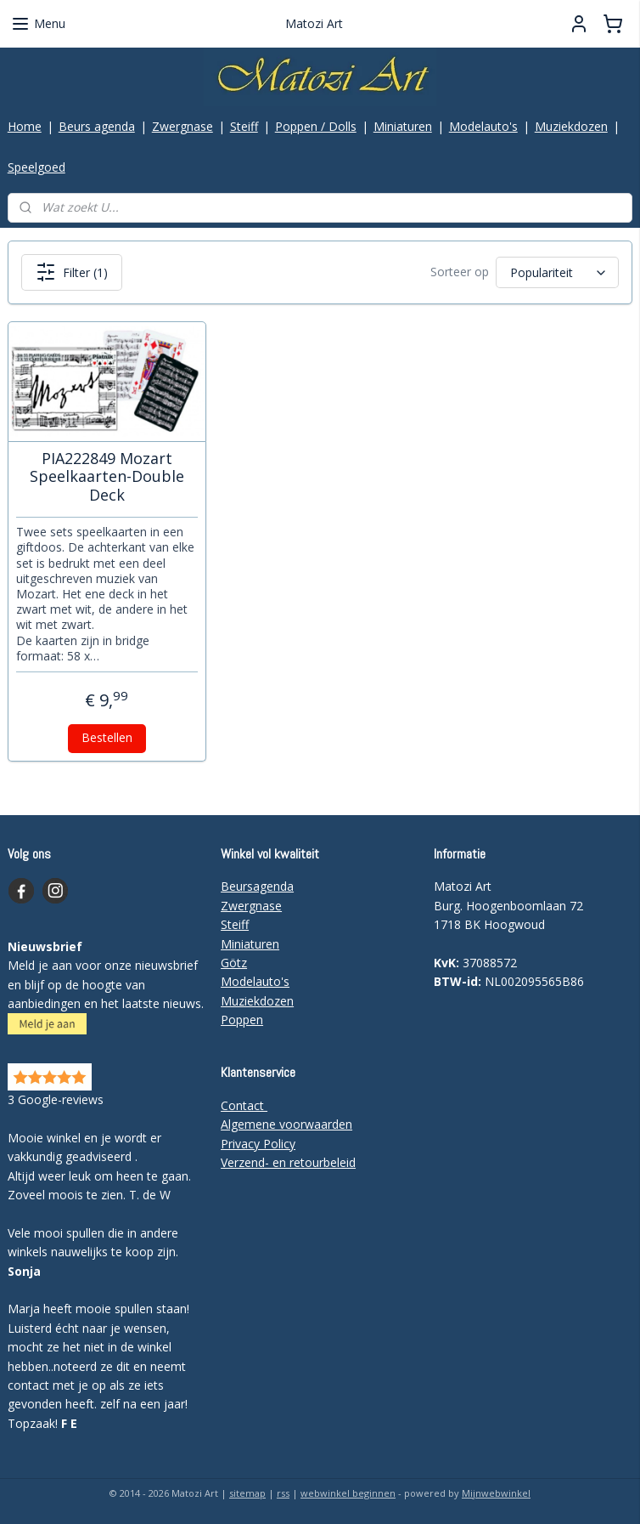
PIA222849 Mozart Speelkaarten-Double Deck (107, 477)
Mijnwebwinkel (496, 1493)
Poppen (242, 1019)
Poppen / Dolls (315, 126)
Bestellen (106, 738)
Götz (234, 963)
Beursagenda (257, 886)
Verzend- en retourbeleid (288, 1162)
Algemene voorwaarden (286, 1124)
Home (25, 126)
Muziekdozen (571, 126)
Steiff (244, 126)
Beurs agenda (97, 126)
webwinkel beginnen (348, 1493)
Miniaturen (402, 126)
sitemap (247, 1493)
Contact (244, 1105)
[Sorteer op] (557, 272)
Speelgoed (36, 167)
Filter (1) (72, 272)
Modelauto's (483, 126)
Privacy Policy (258, 1144)
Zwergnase (182, 126)
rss (283, 1493)
